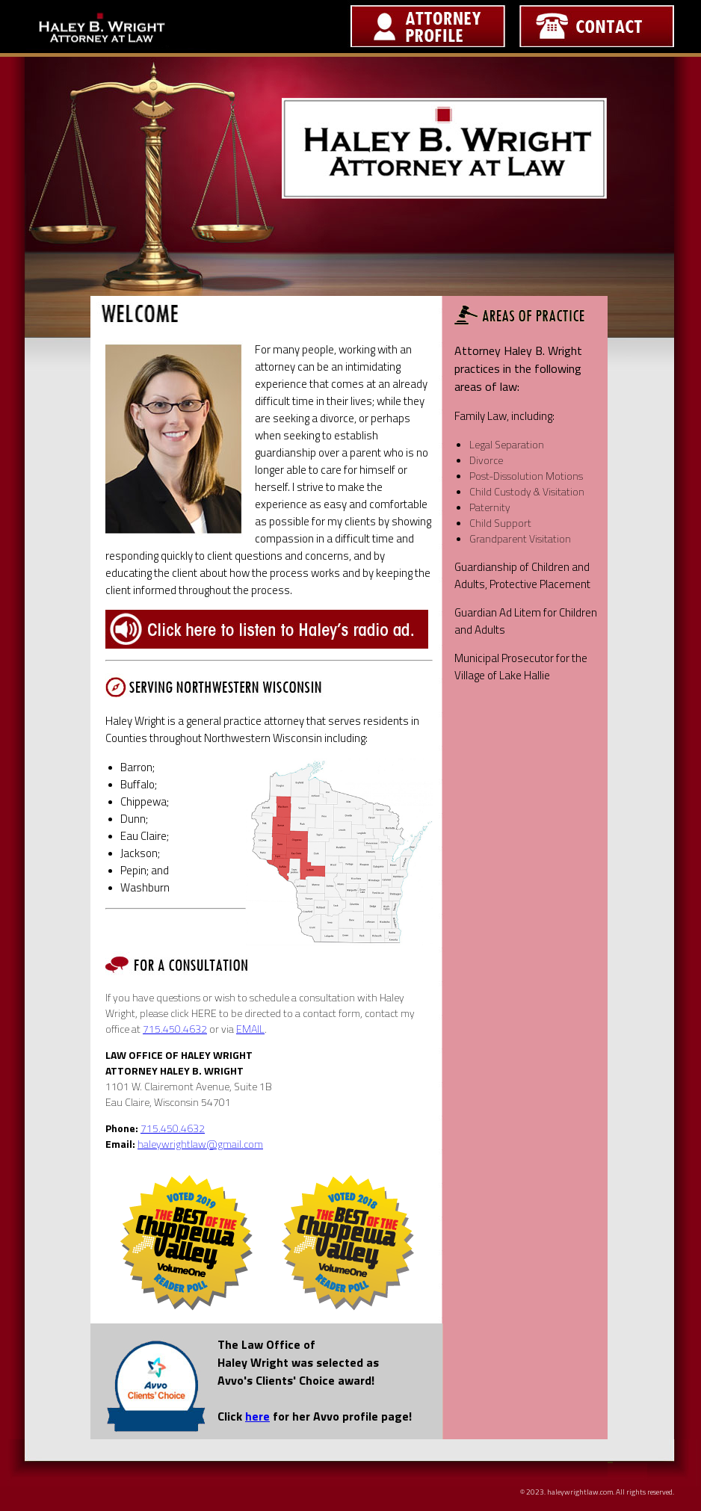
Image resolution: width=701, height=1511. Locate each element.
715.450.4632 (175, 1028)
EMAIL (250, 1028)
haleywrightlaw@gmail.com (200, 1144)
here (257, 1416)
